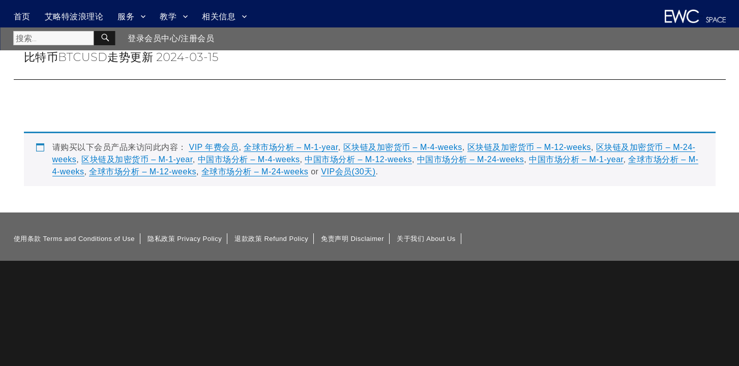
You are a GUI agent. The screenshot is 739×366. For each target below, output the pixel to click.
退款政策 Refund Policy (271, 238)
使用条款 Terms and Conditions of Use (74, 238)
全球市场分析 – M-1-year (291, 147)
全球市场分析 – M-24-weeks (254, 171)
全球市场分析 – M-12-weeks (142, 171)
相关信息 (218, 16)
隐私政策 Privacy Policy (184, 238)
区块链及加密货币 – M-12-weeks (529, 147)
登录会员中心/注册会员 (171, 38)
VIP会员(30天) (348, 171)
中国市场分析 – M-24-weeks (470, 159)
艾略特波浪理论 (74, 16)
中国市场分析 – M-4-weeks (249, 159)
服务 (125, 16)
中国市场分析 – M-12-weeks (358, 159)
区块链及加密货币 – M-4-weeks (402, 147)
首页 (22, 16)
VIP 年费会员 (214, 147)
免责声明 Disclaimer (352, 238)
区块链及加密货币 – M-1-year (136, 159)
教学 (168, 16)
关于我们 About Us (426, 238)
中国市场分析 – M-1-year (576, 159)
